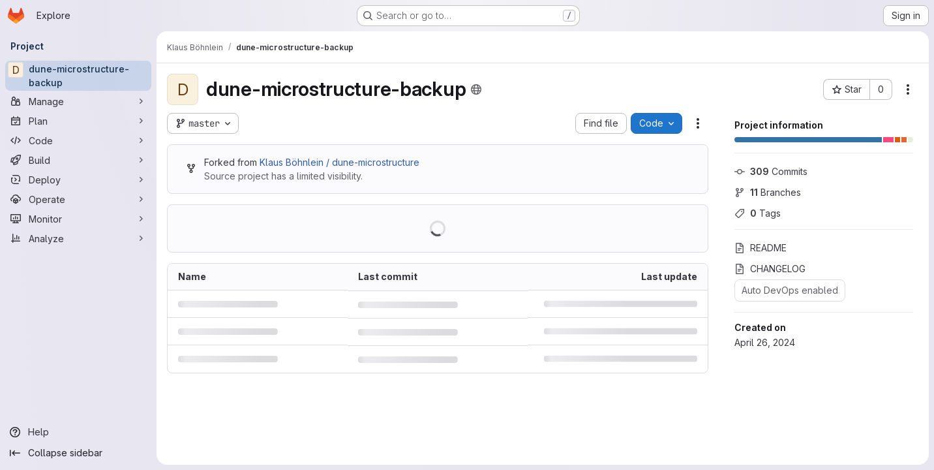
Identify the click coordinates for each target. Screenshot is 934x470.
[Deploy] (78, 179)
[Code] (78, 140)
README (760, 247)
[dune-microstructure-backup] (78, 76)
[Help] (78, 432)
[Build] (78, 160)
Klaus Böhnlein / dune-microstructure (339, 162)
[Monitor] (78, 219)
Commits (770, 171)
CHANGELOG (770, 268)
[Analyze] (78, 238)
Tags (757, 213)
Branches (767, 192)
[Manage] (78, 101)
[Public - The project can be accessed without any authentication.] (476, 89)
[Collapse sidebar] (78, 453)
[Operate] (78, 199)
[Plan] (78, 121)
